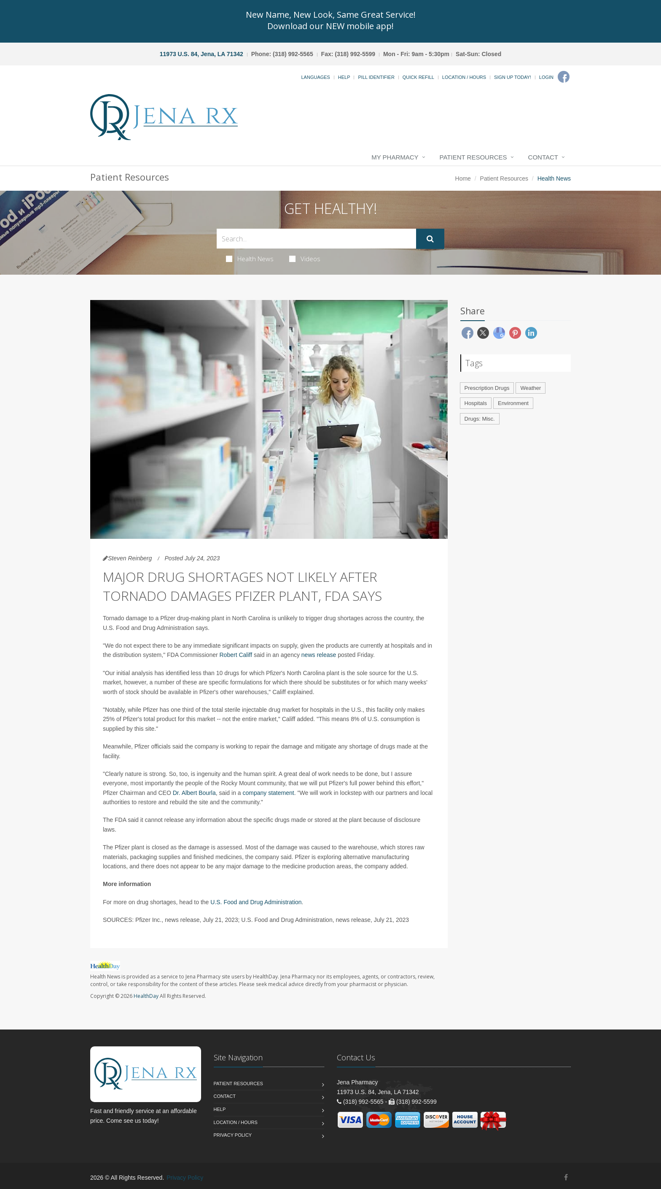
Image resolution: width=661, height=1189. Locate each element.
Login (546, 77)
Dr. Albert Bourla (194, 792)
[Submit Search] (430, 239)
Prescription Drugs (487, 388)
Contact (543, 157)
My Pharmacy (394, 157)
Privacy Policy (233, 1135)
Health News (250, 258)
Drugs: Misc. (480, 419)
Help (344, 77)
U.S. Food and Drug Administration (255, 902)
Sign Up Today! (512, 77)
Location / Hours (464, 77)
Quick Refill (418, 77)
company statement (268, 792)
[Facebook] (564, 77)
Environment (513, 403)
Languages (315, 77)
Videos (304, 258)
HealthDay (146, 996)
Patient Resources (473, 157)
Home (463, 178)
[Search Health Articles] (316, 239)
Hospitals (476, 403)
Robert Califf (236, 654)
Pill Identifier (376, 77)
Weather (530, 388)
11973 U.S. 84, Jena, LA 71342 (201, 54)
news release (318, 654)
